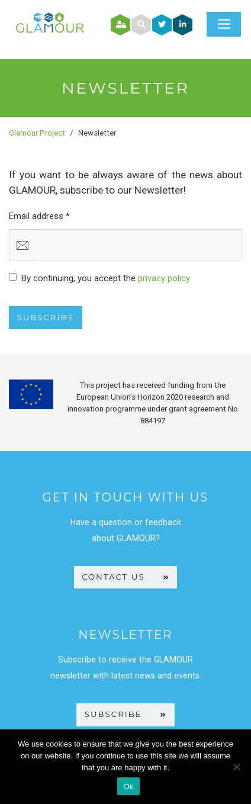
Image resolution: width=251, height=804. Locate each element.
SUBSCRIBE (125, 714)
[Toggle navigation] (224, 24)
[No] (236, 767)
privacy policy (164, 278)
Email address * (39, 216)
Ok (128, 786)
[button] (141, 24)
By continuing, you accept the (105, 278)
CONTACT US (125, 576)
